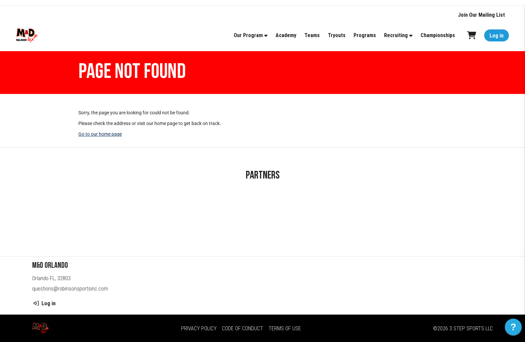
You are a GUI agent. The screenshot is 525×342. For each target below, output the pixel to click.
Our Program (248, 35)
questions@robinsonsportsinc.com (70, 289)
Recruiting (396, 35)
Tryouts (337, 35)
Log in (497, 35)
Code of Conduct (242, 328)
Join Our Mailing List (481, 15)
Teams (312, 35)
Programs (365, 35)
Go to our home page (100, 134)
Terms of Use (285, 328)
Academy (286, 35)
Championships (438, 35)
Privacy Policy (199, 328)
